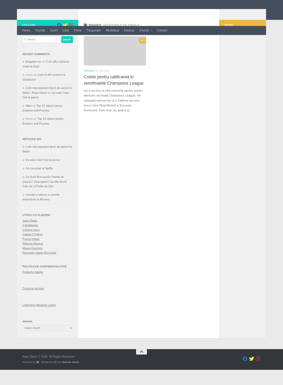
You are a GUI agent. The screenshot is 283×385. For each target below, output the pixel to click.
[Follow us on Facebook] (59, 40)
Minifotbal (112, 30)
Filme (77, 30)
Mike (29, 120)
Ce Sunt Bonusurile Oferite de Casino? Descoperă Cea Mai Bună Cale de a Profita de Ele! (44, 197)
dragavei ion (33, 76)
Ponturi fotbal (30, 254)
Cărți (65, 30)
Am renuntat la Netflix (39, 183)
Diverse (129, 30)
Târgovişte (94, 30)
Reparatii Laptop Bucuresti (39, 268)
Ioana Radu (29, 235)
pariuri (89, 85)
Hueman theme (70, 377)
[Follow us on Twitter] (65, 40)
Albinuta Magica (32, 258)
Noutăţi (40, 30)
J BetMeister (30, 240)
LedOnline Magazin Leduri (39, 320)
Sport (53, 30)
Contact (162, 30)
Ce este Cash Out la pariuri (43, 174)
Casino (144, 30)
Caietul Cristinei (32, 249)
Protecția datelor (32, 287)
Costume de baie (33, 303)
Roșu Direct (44, 12)
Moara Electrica (32, 263)
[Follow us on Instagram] (71, 40)
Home (26, 30)
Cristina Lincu (31, 245)
